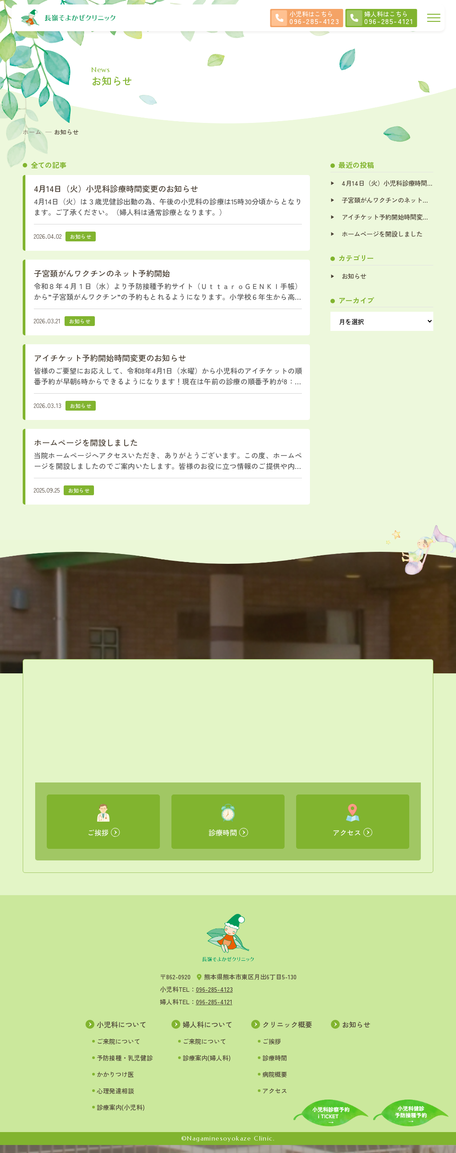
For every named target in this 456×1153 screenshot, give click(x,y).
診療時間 (274, 1065)
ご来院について (118, 1048)
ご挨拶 (271, 1048)
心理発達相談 (115, 1098)
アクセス (274, 1098)
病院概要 (274, 1081)
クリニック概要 (287, 1032)
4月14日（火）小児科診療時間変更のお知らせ (387, 182)
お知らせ (354, 277)
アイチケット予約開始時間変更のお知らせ (387, 217)
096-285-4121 (214, 1009)
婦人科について (207, 1032)
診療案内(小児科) (121, 1114)
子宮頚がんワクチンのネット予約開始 (387, 200)
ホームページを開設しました (382, 235)
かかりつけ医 (115, 1081)
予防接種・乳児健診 (125, 1065)
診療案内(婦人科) (207, 1065)
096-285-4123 (214, 997)
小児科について (122, 1032)
